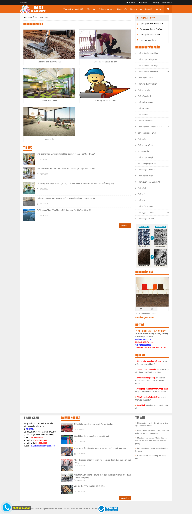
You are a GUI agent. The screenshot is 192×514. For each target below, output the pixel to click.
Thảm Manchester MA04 (145, 313)
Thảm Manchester (144, 120)
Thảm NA (140, 200)
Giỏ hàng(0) (143, 2)
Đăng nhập (154, 2)
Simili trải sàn (142, 151)
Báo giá (148, 9)
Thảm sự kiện (136, 9)
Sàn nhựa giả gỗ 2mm (145, 133)
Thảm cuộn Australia (145, 169)
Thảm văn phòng (106, 9)
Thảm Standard (143, 96)
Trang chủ (68, 9)
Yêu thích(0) (131, 2)
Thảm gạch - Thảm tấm (146, 212)
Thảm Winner (142, 108)
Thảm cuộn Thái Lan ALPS (147, 182)
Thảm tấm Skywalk (144, 206)
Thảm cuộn (122, 9)
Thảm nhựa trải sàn (144, 145)
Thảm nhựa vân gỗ (144, 157)
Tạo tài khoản (167, 2)
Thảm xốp (140, 139)
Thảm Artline (141, 114)
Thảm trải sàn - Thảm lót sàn (148, 126)
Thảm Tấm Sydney (144, 102)
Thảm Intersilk (142, 90)
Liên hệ (158, 9)
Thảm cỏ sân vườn (144, 175)
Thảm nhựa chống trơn (146, 59)
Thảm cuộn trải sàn (144, 218)
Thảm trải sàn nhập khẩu (146, 71)
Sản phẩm (91, 9)
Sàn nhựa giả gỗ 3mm (145, 163)
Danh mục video (41, 17)
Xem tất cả (125, 226)
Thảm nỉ (140, 194)
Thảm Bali (140, 188)
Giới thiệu (79, 9)
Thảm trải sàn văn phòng (146, 53)
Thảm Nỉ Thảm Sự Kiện (146, 84)
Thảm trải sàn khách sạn (146, 65)
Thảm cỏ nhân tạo (144, 77)
